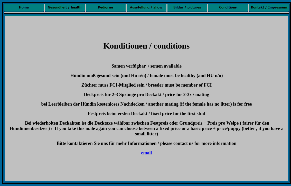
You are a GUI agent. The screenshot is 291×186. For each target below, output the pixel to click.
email (146, 152)
